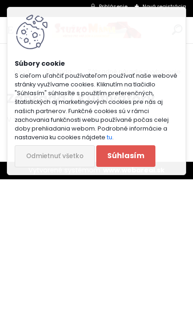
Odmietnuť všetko (54, 156)
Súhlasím (125, 155)
